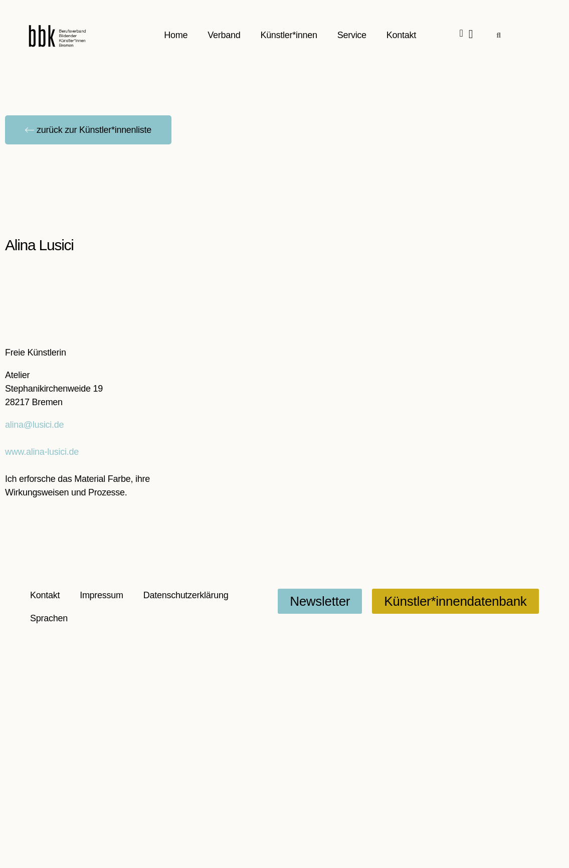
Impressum (101, 595)
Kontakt (401, 35)
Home (176, 35)
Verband (224, 35)
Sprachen (49, 618)
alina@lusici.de (34, 425)
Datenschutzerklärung (186, 595)
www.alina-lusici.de (42, 452)
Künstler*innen (289, 35)
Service (351, 35)
